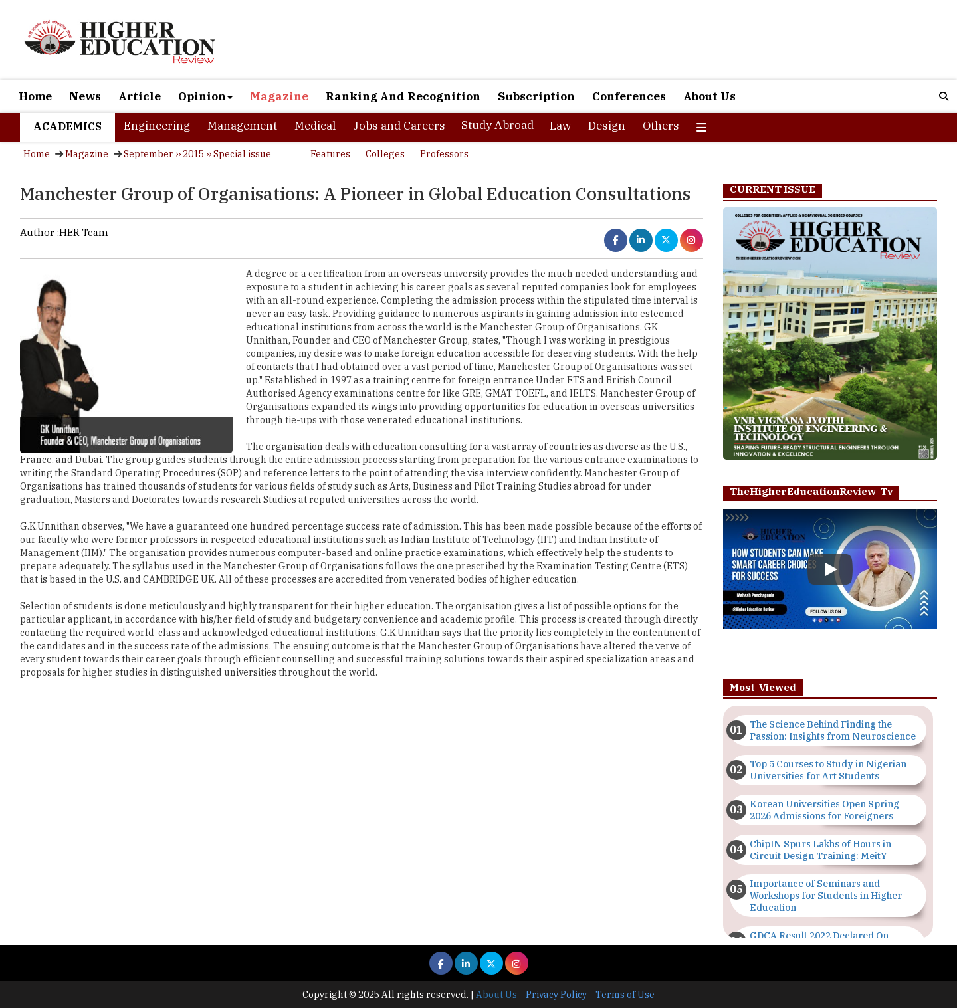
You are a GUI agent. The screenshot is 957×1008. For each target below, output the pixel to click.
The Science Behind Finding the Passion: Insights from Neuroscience (833, 730)
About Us (709, 96)
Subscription (536, 96)
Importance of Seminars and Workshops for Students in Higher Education (826, 896)
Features (330, 154)
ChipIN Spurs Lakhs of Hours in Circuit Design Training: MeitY (820, 850)
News (85, 96)
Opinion (205, 96)
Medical (315, 125)
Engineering (157, 125)
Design (606, 125)
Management (242, 125)
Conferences (629, 96)
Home (35, 96)
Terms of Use (625, 995)
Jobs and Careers (399, 125)
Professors (444, 154)
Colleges (385, 154)
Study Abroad (497, 125)
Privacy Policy (556, 995)
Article (139, 96)
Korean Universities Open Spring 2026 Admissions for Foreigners (824, 810)
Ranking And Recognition (403, 96)
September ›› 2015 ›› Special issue (197, 154)
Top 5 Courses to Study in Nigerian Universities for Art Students (828, 770)
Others (661, 125)
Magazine (279, 96)
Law (560, 125)
